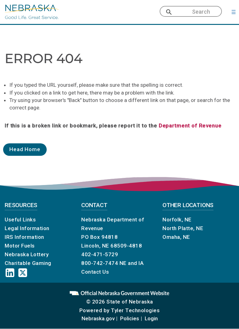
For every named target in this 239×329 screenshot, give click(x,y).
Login (151, 318)
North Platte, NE (182, 228)
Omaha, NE (176, 237)
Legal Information (27, 228)
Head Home (24, 149)
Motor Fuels (20, 246)
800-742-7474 (99, 263)
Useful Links (20, 219)
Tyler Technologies (135, 310)
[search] (195, 12)
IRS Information (24, 237)
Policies (129, 318)
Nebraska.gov (98, 318)
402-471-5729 (99, 254)
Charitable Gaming (28, 263)
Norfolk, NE (177, 219)
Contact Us (95, 272)
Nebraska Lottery (27, 254)
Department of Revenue (190, 126)
